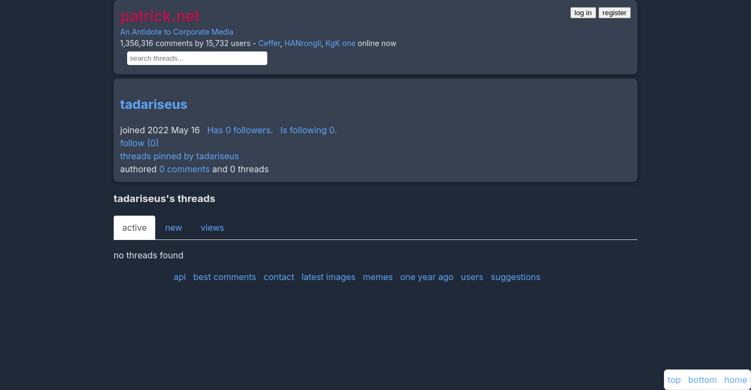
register (615, 13)
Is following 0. (308, 130)
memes (378, 276)
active (134, 227)
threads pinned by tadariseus (179, 156)
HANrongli (303, 43)
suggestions (516, 276)
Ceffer (269, 43)
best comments (224, 276)
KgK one (340, 43)
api (180, 276)
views (212, 227)
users (472, 276)
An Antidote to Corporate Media (176, 31)
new (173, 227)
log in (583, 13)
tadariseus (153, 104)
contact (278, 276)
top (674, 379)
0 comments (184, 169)
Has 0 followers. (240, 130)
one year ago (426, 276)
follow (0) (139, 143)
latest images (328, 276)
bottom (702, 379)
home (735, 379)
